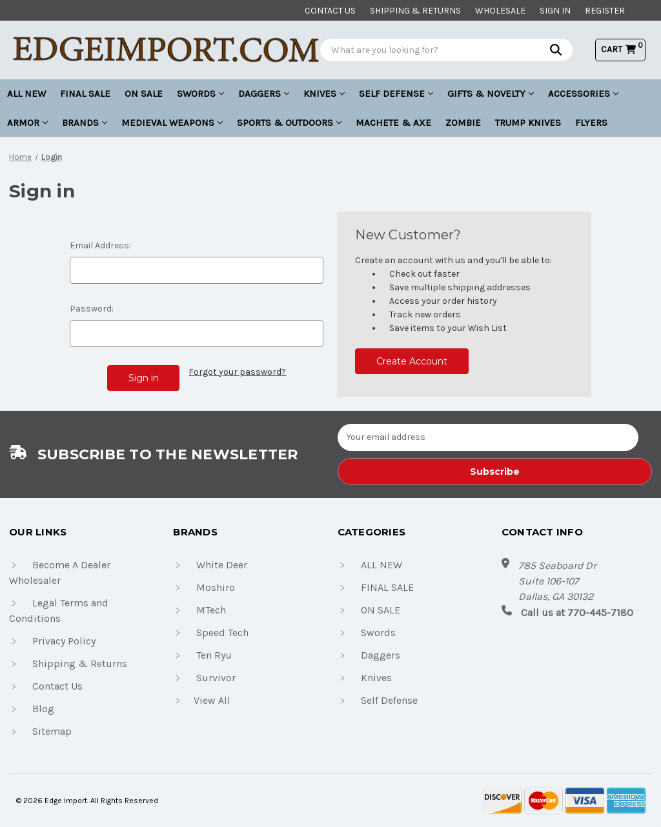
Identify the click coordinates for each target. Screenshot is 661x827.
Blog (43, 708)
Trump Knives (528, 122)
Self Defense (396, 93)
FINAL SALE (85, 93)
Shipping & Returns (415, 10)
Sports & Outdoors (289, 122)
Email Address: (100, 245)
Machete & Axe (393, 122)
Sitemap (52, 731)
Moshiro (215, 587)
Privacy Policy (64, 641)
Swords (200, 93)
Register (605, 10)
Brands (84, 122)
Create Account (411, 361)
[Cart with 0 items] (620, 49)
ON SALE (144, 93)
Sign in (555, 10)
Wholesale (500, 10)
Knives (324, 93)
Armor (27, 122)
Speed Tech (222, 632)
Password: (92, 308)
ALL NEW (26, 93)
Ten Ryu (214, 655)
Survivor (216, 678)
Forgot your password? (237, 371)
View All (212, 700)
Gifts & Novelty (490, 93)
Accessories (583, 93)
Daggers (263, 93)
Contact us (330, 10)
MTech (211, 610)
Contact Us (57, 686)
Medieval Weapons (172, 122)
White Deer (221, 565)
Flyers (591, 122)
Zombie (463, 122)
